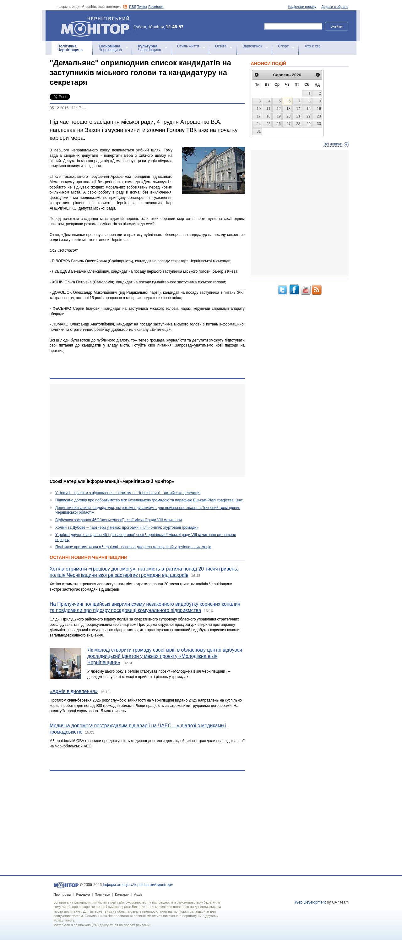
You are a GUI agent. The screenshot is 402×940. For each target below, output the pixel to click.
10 (259, 109)
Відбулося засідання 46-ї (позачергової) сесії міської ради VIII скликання (118, 520)
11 (268, 109)
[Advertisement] (147, 430)
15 (309, 109)
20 (288, 116)
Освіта (220, 46)
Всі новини (332, 144)
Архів (138, 894)
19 (279, 116)
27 (288, 124)
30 (319, 124)
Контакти (122, 894)
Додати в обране (334, 6)
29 (309, 124)
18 (268, 116)
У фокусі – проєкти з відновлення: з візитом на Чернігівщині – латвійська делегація (127, 493)
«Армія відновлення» (74, 691)
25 (268, 124)
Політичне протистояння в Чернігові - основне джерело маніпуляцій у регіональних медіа (133, 547)
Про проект (62, 894)
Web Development (310, 902)
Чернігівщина (70, 48)
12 (279, 109)
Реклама (83, 894)
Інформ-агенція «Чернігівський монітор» (97, 26)
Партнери (102, 894)
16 (319, 109)
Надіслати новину (302, 6)
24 (259, 124)
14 (298, 109)
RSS (132, 6)
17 (259, 116)
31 (259, 131)
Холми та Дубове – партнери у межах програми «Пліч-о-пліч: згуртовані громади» (126, 527)
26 (279, 124)
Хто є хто (313, 46)
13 (288, 109)
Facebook (155, 6)
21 (298, 116)
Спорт (283, 46)
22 (309, 116)
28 (298, 124)
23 (319, 116)
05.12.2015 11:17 (65, 108)
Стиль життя (188, 46)
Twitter (142, 6)
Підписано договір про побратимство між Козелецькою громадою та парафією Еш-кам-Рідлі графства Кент (149, 500)
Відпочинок (252, 46)
